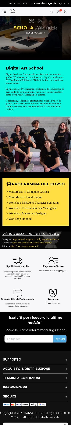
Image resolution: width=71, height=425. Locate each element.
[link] (12, 11)
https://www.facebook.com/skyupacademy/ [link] (32, 242)
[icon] (6, 404)
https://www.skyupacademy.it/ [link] (24, 246)
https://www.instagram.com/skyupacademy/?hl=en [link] (36, 239)
